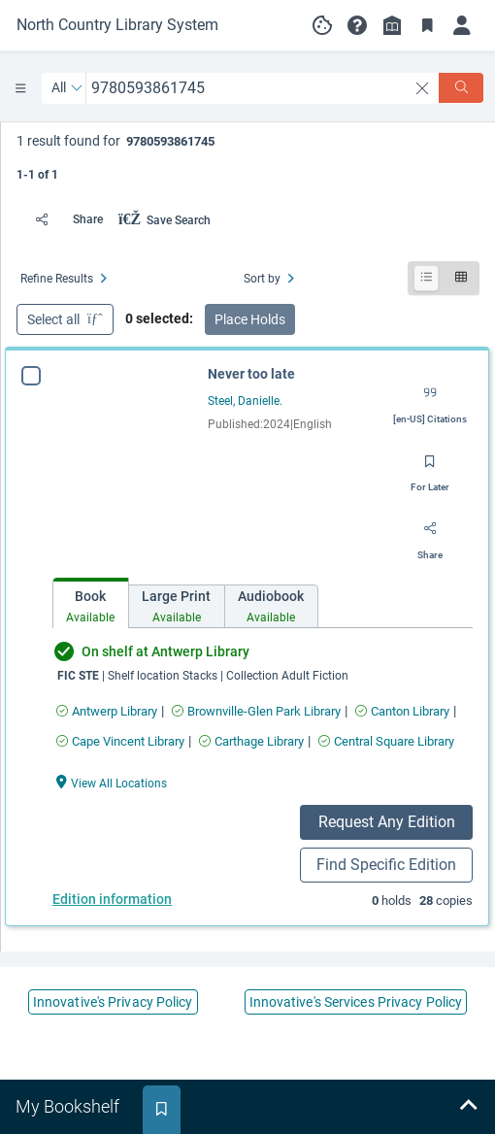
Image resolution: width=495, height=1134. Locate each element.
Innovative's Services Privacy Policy (356, 1002)
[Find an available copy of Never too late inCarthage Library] (251, 741)
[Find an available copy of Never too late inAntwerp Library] (106, 711)
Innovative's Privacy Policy (113, 1002)
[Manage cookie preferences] (322, 25)
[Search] (461, 88)
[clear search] (423, 88)
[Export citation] (430, 400)
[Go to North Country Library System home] (117, 25)
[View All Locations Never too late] (111, 782)
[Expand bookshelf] (468, 1107)
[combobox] (247, 88)
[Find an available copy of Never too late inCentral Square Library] (386, 741)
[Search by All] (67, 88)
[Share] (63, 219)
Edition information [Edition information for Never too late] (112, 899)
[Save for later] (430, 468)
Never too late (251, 374)
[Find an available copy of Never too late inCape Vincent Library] (120, 741)
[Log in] (462, 25)
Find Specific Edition (386, 864)
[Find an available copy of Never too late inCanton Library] (402, 711)
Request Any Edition (386, 822)
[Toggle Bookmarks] (427, 25)
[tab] (90, 603)
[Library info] (392, 25)
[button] (357, 25)
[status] (247, 156)
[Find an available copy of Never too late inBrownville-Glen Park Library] (256, 711)
